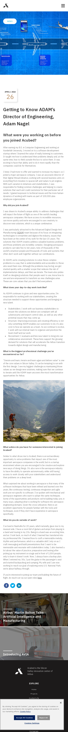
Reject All (43, 718)
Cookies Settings (31, 723)
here (40, 578)
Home (34, 689)
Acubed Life (34, 698)
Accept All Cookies (24, 718)
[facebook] (6, 585)
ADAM (20, 232)
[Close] (61, 703)
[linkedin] (19, 585)
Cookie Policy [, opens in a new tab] (25, 711)
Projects (34, 694)
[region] (32, 714)
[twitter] (13, 585)
